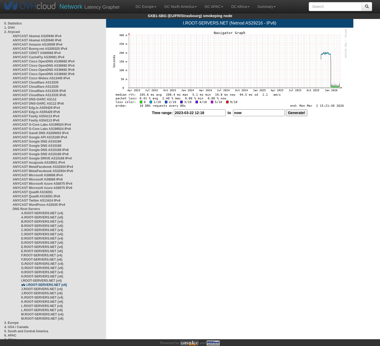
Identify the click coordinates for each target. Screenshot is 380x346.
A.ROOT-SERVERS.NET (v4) (42, 213)
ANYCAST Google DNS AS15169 (37, 141)
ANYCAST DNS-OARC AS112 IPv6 (38, 103)
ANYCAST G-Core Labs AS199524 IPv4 (42, 124)
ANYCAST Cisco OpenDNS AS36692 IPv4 (43, 61)
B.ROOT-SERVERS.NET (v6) (42, 226)
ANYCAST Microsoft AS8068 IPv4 (38, 175)
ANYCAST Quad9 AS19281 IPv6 (36, 196)
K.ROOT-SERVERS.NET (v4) (42, 297)
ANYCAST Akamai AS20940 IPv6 (37, 40)
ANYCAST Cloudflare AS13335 (36, 82)
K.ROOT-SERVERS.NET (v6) (42, 302)
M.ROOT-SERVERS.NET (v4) (42, 314)
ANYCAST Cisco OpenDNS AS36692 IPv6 (43, 70)
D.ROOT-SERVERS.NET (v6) (42, 243)
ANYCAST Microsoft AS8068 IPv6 (38, 179)
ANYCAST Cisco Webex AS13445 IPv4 (41, 78)
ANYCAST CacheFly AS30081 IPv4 (38, 57)
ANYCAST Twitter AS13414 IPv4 (36, 200)
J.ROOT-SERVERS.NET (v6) (42, 293)
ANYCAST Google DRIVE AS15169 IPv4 (42, 158)
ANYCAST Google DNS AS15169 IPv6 (41, 150)
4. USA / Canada (16, 327)
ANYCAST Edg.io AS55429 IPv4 (36, 108)
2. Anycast (12, 32)
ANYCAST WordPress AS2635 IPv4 (39, 205)
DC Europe (146, 6)
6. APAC (10, 335)
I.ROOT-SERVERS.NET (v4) (41, 280)
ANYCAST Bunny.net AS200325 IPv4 (40, 49)
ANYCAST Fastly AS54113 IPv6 (36, 120)
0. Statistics (13, 23)
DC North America (180, 6)
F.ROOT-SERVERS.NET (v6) (41, 259)
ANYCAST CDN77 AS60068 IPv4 (37, 53)
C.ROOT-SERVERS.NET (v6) (42, 234)
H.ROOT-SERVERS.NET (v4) (42, 272)
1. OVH (9, 28)
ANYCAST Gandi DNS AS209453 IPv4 (41, 133)
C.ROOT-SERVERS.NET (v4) (42, 230)
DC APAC (214, 6)
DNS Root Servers (26, 209)
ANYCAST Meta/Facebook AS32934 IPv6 (43, 171)
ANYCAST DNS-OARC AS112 (34, 99)
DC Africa (240, 6)
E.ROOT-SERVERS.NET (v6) (42, 251)
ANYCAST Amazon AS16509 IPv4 (38, 44)
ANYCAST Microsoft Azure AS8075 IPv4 (42, 184)
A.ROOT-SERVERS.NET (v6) (42, 217)
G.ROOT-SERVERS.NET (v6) (42, 268)
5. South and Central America (26, 331)
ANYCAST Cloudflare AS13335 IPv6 (39, 91)
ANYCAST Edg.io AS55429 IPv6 (36, 112)
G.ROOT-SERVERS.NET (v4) (42, 264)
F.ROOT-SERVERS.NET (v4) (41, 255)
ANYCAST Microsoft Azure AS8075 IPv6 (42, 188)
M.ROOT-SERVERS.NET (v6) (42, 318)
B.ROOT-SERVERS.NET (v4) (42, 221)
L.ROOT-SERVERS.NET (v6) (42, 310)
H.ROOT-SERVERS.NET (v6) (42, 276)
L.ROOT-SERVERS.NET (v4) (42, 306)
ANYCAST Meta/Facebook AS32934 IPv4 (43, 167)
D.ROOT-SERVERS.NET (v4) (42, 238)
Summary (266, 6)
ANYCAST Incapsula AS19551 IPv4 (39, 162)
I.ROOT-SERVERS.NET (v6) (46, 285)
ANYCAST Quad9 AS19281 (33, 192)
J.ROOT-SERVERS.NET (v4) (42, 289)
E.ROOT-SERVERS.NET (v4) (42, 247)
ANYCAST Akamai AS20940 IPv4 (37, 36)
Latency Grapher (89, 6)
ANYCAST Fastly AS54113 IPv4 (36, 116)
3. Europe (11, 323)
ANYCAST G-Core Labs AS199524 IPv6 (42, 129)
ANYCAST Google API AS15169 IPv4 (40, 137)
